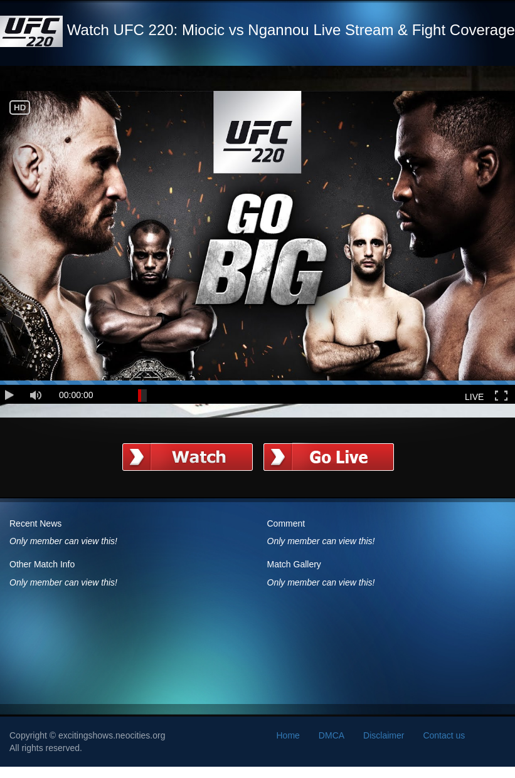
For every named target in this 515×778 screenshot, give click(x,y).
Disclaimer (383, 735)
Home (288, 735)
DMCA (331, 735)
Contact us (444, 735)
